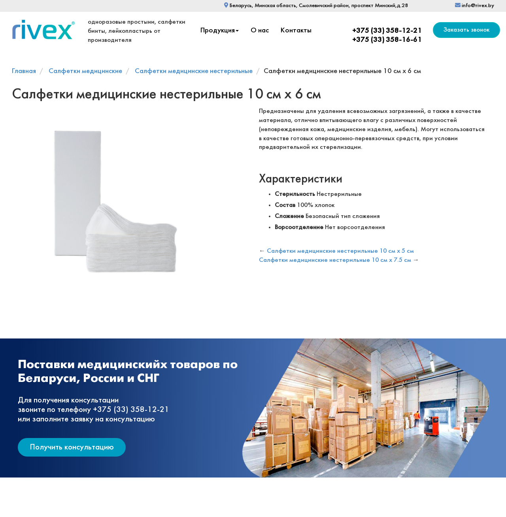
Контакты (296, 30)
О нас (260, 30)
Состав (285, 205)
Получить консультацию (72, 447)
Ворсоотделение (299, 227)
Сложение (289, 216)
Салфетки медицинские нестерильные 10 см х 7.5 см (335, 260)
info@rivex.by (474, 5)
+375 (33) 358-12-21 (387, 31)
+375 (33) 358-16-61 (387, 40)
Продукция (219, 30)
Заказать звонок (466, 30)
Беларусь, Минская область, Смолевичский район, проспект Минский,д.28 (316, 5)
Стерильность (295, 194)
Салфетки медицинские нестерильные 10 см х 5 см (340, 251)
